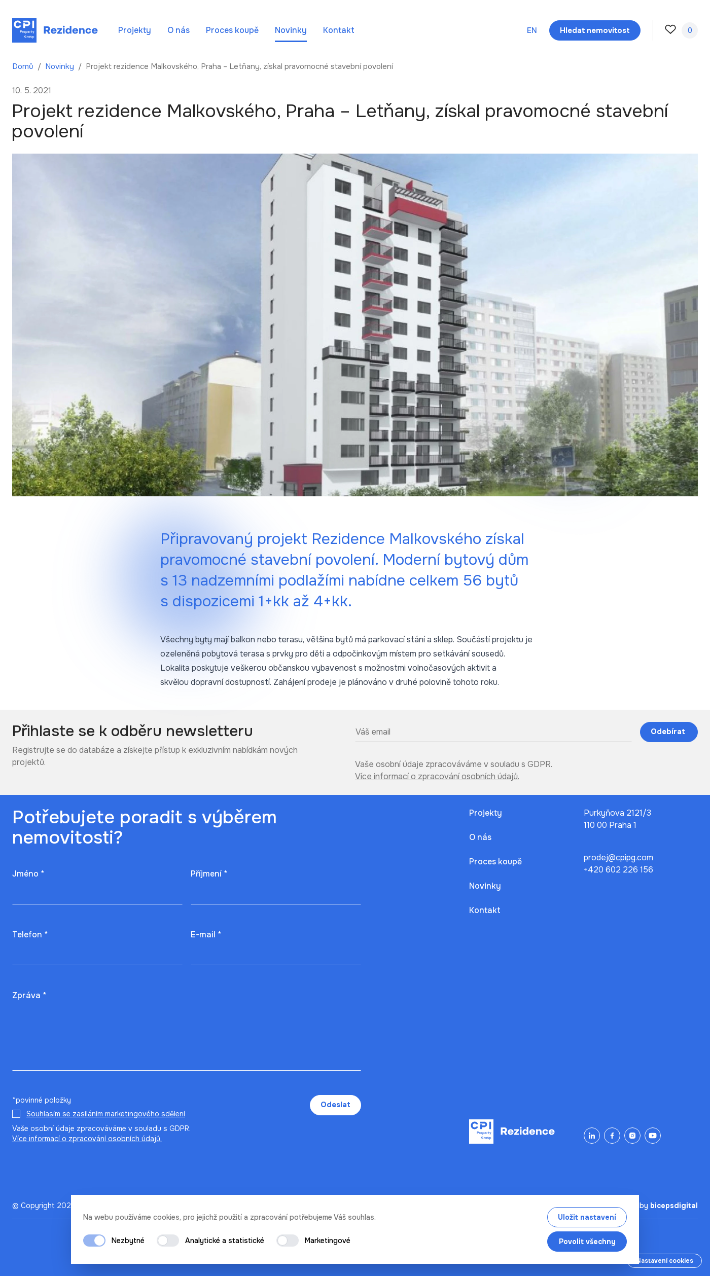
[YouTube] (653, 1135)
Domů (24, 66)
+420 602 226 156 (618, 869)
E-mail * (206, 934)
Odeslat (335, 1105)
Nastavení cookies (664, 1261)
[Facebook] (612, 1135)
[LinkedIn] (592, 1135)
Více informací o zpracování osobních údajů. (437, 776)
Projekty (134, 30)
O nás (178, 30)
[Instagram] (632, 1135)
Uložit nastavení (587, 1217)
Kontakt (338, 30)
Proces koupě (232, 30)
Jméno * (28, 873)
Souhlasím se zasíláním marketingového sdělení (105, 1113)
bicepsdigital (674, 1205)
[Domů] (55, 30)
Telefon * (30, 934)
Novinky (291, 30)
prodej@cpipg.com (618, 857)
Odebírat (669, 731)
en (532, 30)
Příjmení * (209, 873)
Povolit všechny (587, 1241)
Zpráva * (29, 995)
